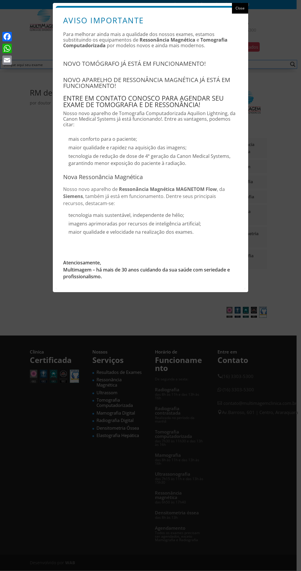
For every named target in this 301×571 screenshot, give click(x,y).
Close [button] (240, 8)
